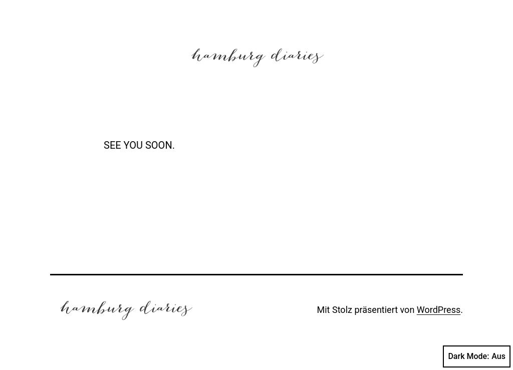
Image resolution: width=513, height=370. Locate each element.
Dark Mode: (476, 356)
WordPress (438, 309)
